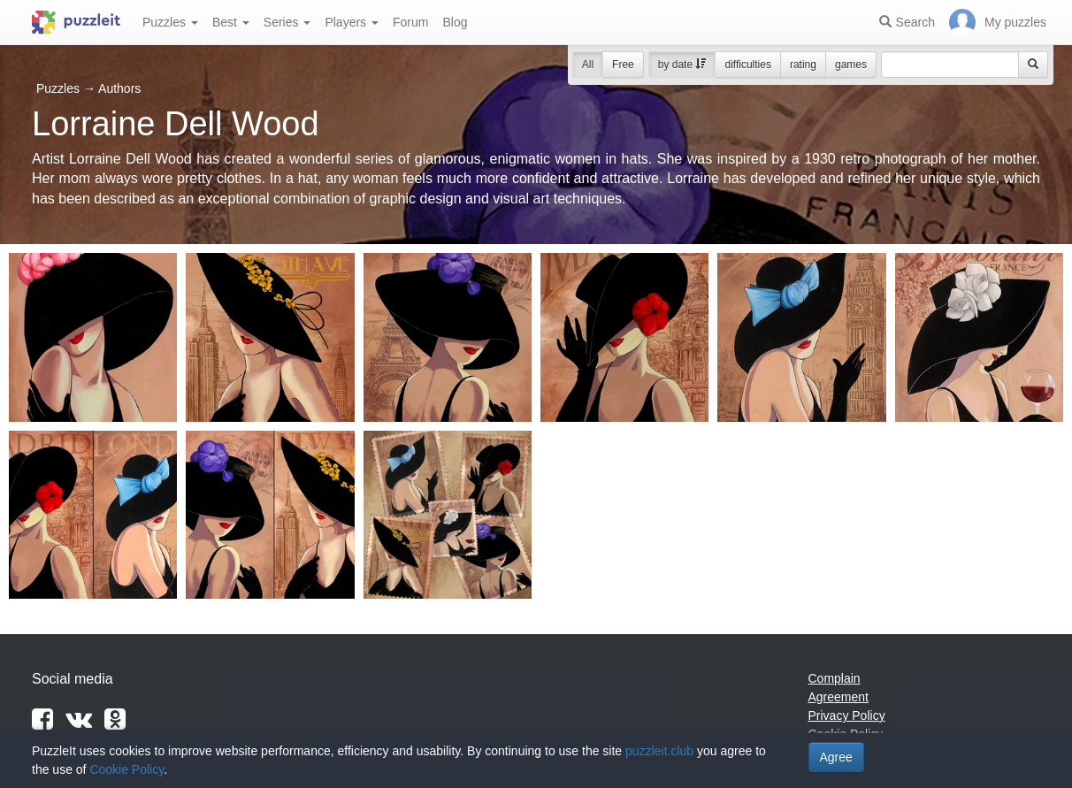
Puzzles (170, 22)
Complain (834, 678)
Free (623, 64)
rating (803, 64)
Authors (119, 88)
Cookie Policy (126, 769)
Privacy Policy (846, 715)
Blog (454, 22)
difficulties (747, 64)
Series (287, 22)
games (851, 64)
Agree (836, 757)
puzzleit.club (659, 751)
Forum (410, 22)
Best (230, 22)
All (587, 64)
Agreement (838, 697)
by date (682, 64)
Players (352, 22)
